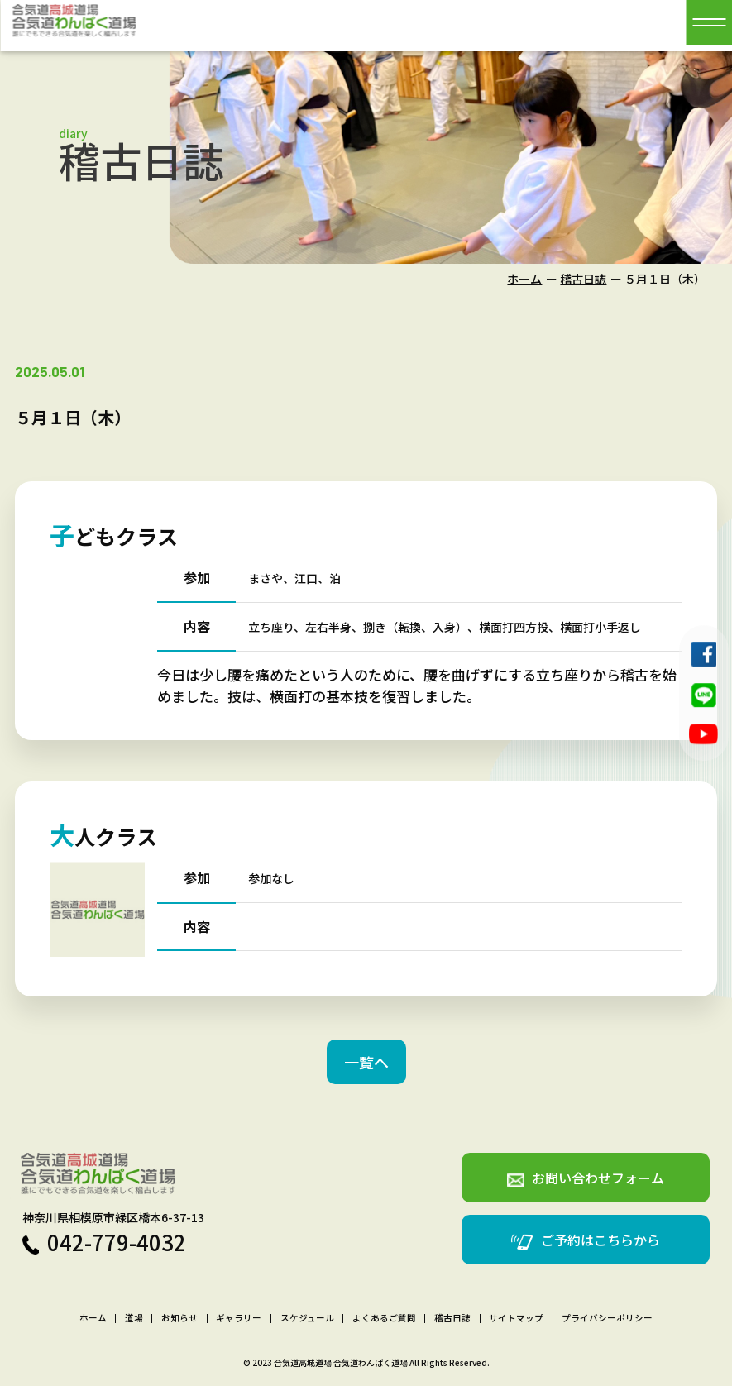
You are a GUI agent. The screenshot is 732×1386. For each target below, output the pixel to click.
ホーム (524, 278)
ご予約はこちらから (585, 1240)
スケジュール (307, 1318)
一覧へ (366, 1062)
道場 (134, 1318)
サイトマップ (516, 1318)
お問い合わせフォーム (585, 1178)
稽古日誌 (583, 278)
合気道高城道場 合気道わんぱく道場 (341, 1362)
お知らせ (179, 1318)
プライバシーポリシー (607, 1318)
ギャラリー (238, 1318)
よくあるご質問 (384, 1318)
